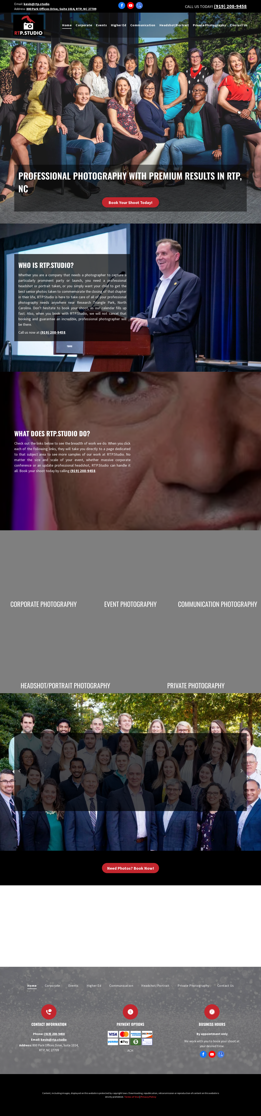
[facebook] (121, 6)
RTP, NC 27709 (86, 9)
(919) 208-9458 (230, 6)
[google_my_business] (139, 6)
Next (242, 773)
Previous (19, 773)
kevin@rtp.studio (37, 4)
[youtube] (130, 6)
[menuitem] (65, 25)
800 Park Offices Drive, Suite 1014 (50, 9)
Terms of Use (131, 1096)
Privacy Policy (148, 1096)
